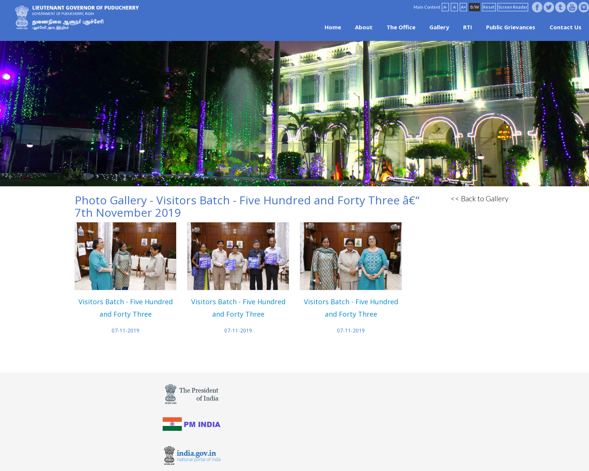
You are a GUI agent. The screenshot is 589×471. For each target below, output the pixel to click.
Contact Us (565, 27)
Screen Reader (513, 7)
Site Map (315, 453)
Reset (489, 7)
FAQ (296, 453)
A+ (463, 7)
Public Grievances (510, 27)
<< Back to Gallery (479, 198)
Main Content (427, 7)
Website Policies (269, 453)
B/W (474, 7)
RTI (467, 27)
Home (333, 27)
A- (445, 7)
